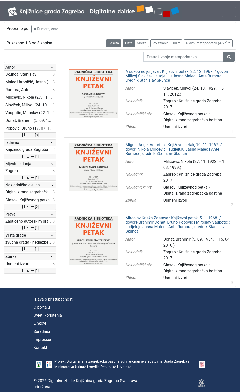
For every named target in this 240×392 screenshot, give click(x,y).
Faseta (113, 43)
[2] (30, 207)
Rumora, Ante (46, 29)
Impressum (44, 339)
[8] (30, 135)
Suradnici (42, 331)
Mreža (142, 43)
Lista (128, 43)
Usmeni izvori (175, 126)
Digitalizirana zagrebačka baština (192, 120)
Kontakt (40, 347)
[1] (30, 156)
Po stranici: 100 (165, 43)
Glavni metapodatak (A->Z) (206, 43)
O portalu (42, 307)
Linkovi (40, 323)
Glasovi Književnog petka (185, 114)
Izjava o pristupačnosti (54, 299)
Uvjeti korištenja (48, 315)
